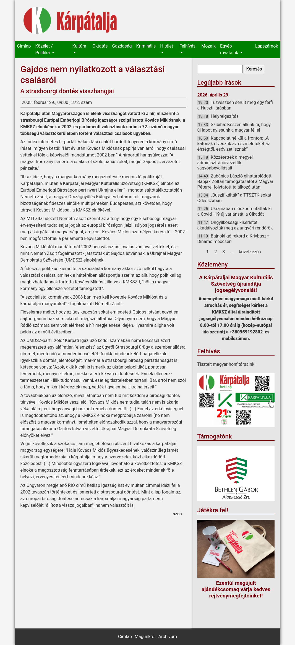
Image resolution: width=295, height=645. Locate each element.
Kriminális (146, 46)
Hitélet (166, 46)
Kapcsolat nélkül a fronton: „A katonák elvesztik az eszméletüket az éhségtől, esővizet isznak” (233, 143)
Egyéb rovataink (229, 49)
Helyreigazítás (225, 116)
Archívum (167, 636)
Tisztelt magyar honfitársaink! (226, 364)
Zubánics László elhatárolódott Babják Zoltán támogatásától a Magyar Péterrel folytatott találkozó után (235, 181)
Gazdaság (122, 46)
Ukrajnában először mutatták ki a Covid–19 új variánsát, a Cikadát (234, 211)
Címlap (24, 46)
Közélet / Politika (44, 49)
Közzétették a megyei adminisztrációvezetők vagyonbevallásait (225, 163)
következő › (250, 251)
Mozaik (208, 46)
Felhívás (187, 46)
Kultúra (79, 46)
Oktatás (100, 46)
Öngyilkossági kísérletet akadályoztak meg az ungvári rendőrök (235, 225)
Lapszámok (266, 46)
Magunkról (145, 636)
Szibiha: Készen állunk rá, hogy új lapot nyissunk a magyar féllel (234, 127)
